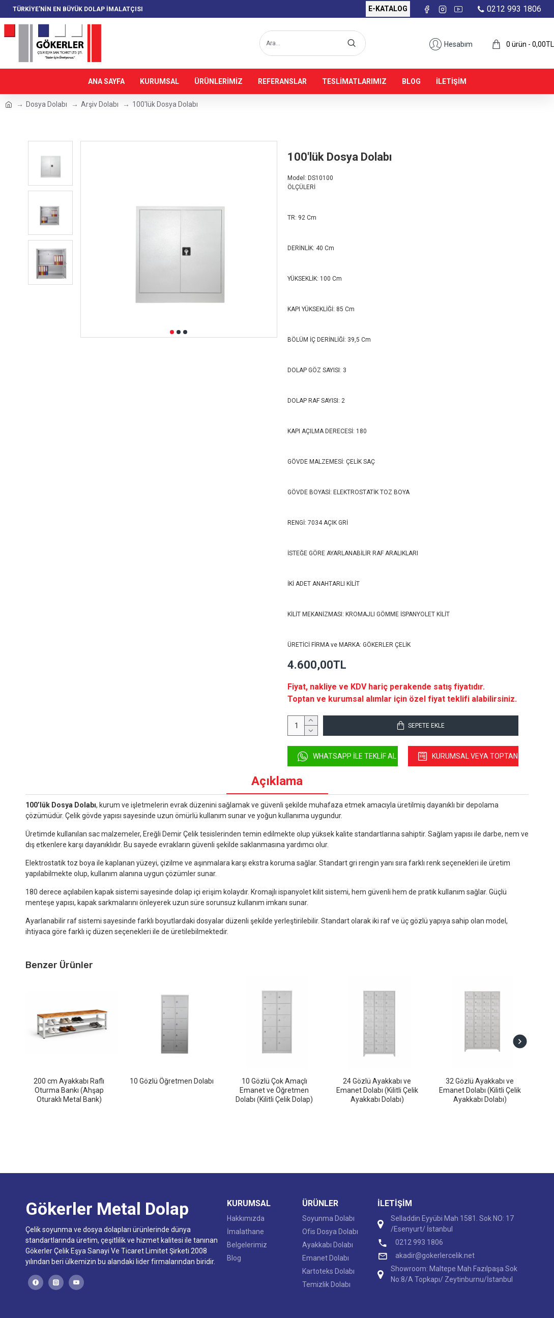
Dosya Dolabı (46, 104)
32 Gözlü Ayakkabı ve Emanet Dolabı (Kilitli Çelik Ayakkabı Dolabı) (480, 1090)
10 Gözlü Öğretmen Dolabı (172, 1081)
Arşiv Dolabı (100, 104)
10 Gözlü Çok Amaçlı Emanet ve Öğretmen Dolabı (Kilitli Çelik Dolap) (274, 1090)
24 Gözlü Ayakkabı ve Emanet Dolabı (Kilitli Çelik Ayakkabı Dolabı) (377, 1090)
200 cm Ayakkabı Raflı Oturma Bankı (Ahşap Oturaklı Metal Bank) (69, 1090)
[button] (172, 332)
